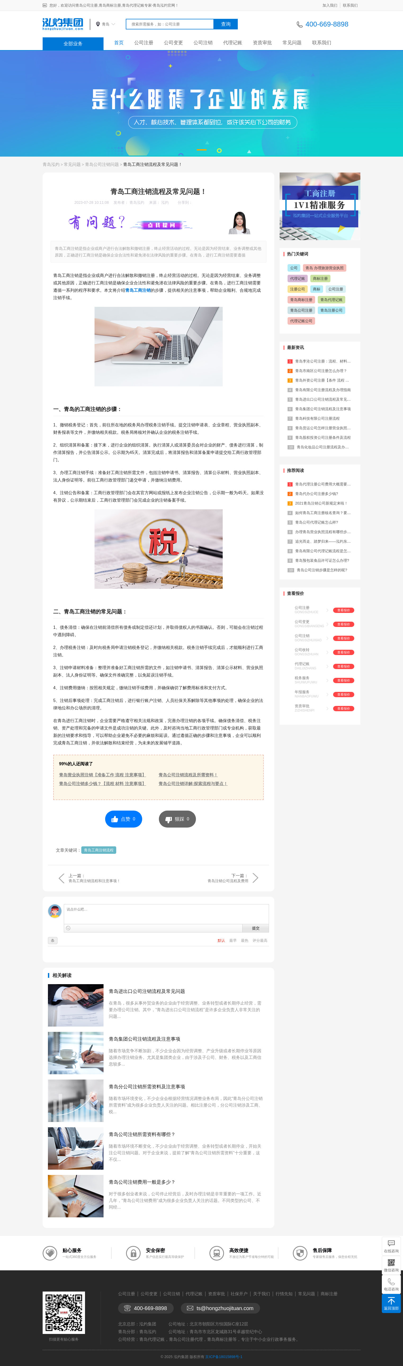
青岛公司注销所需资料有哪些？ (142, 1134)
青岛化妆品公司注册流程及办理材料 (326, 447)
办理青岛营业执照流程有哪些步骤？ (325, 532)
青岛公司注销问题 (102, 164)
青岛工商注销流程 (99, 850)
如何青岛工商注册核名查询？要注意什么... (330, 513)
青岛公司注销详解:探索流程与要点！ (193, 783)
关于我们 (261, 1294)
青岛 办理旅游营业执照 (325, 268)
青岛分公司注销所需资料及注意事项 (147, 1086)
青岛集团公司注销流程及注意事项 (144, 1039)
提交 (255, 928)
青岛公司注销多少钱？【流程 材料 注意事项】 (102, 783)
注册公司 (297, 289)
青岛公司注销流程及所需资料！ (188, 775)
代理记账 (232, 42)
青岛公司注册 (301, 310)
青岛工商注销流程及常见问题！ (152, 164)
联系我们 (350, 5)
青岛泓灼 (51, 164)
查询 (226, 24)
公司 (294, 268)
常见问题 (292, 42)
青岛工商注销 (138, 290)
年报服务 (302, 692)
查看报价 (343, 610)
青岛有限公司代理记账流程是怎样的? (326, 551)
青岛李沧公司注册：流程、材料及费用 (326, 361)
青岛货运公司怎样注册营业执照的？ (325, 428)
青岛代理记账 (331, 300)
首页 (119, 42)
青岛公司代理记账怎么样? (316, 522)
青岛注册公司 (331, 310)
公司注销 (203, 42)
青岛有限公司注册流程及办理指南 (323, 390)
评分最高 (260, 940)
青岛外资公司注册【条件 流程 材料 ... (326, 380)
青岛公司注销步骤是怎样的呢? (322, 570)
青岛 (105, 24)
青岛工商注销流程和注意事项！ (94, 881)
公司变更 (173, 42)
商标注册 (320, 278)
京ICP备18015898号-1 (223, 1357)
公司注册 (143, 42)
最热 (245, 940)
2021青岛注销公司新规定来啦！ (321, 503)
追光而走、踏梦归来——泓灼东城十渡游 (328, 541)
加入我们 (330, 5)
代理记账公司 (301, 321)
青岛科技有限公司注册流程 (317, 418)
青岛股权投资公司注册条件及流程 (323, 437)
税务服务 (302, 678)
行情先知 (284, 1294)
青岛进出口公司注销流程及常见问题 (147, 991)
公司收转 (302, 650)
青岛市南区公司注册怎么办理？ (321, 371)
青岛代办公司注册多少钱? (316, 494)
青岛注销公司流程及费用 (228, 881)
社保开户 (239, 1294)
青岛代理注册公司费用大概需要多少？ (326, 484)
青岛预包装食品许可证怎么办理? (322, 560)
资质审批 (262, 42)
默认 (222, 940)
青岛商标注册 (301, 300)
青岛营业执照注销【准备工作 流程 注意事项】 (102, 775)
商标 (316, 289)
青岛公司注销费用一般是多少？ (142, 1182)
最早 (233, 940)
